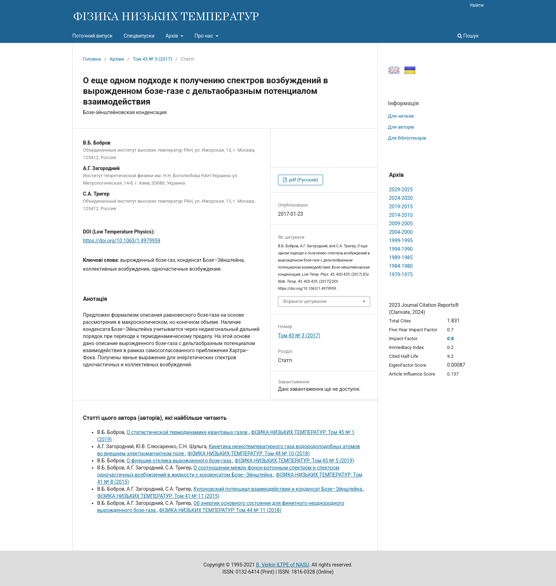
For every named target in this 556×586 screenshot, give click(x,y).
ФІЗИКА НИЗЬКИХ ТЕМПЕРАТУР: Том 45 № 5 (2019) (294, 460)
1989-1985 (401, 257)
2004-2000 (401, 232)
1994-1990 (401, 249)
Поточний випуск (92, 36)
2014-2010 (401, 215)
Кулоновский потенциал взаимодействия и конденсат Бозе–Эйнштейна (278, 489)
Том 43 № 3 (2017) (152, 59)
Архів (172, 36)
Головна (92, 59)
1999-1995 (401, 240)
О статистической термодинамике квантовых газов (188, 432)
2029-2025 (401, 189)
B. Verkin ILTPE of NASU (282, 565)
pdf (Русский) (303, 179)
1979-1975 (401, 274)
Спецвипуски (139, 36)
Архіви (117, 59)
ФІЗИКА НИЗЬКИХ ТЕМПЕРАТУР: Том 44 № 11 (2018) (220, 510)
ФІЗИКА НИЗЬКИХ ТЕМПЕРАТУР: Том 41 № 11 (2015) (158, 496)
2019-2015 (401, 206)
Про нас (204, 36)
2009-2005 (401, 223)
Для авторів (401, 127)
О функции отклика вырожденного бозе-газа (180, 460)
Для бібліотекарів (407, 138)
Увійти (476, 5)
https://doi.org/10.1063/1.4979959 (121, 240)
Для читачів (401, 116)
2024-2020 (401, 198)
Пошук (468, 36)
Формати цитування (305, 301)
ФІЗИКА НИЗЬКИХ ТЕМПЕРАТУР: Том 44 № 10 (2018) (249, 453)
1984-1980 (401, 266)
